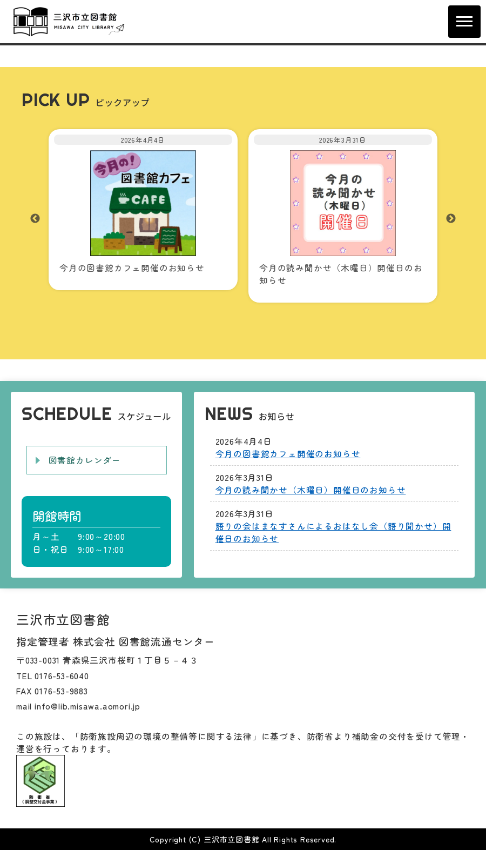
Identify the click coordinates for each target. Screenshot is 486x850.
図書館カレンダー (85, 460)
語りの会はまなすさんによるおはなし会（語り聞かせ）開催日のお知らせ (333, 532)
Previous (35, 218)
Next (451, 218)
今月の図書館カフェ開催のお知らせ (288, 453)
